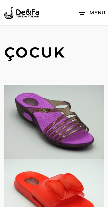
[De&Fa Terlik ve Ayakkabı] (21, 13)
